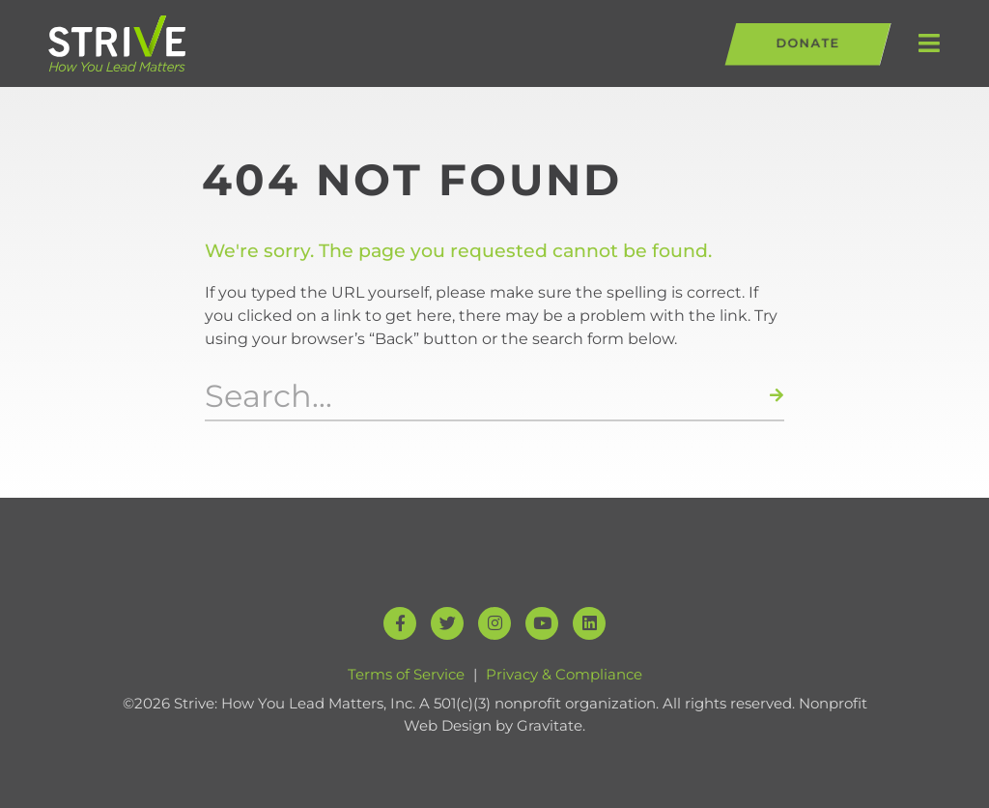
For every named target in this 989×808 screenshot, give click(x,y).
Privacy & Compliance (564, 674)
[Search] (777, 396)
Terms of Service (406, 674)
